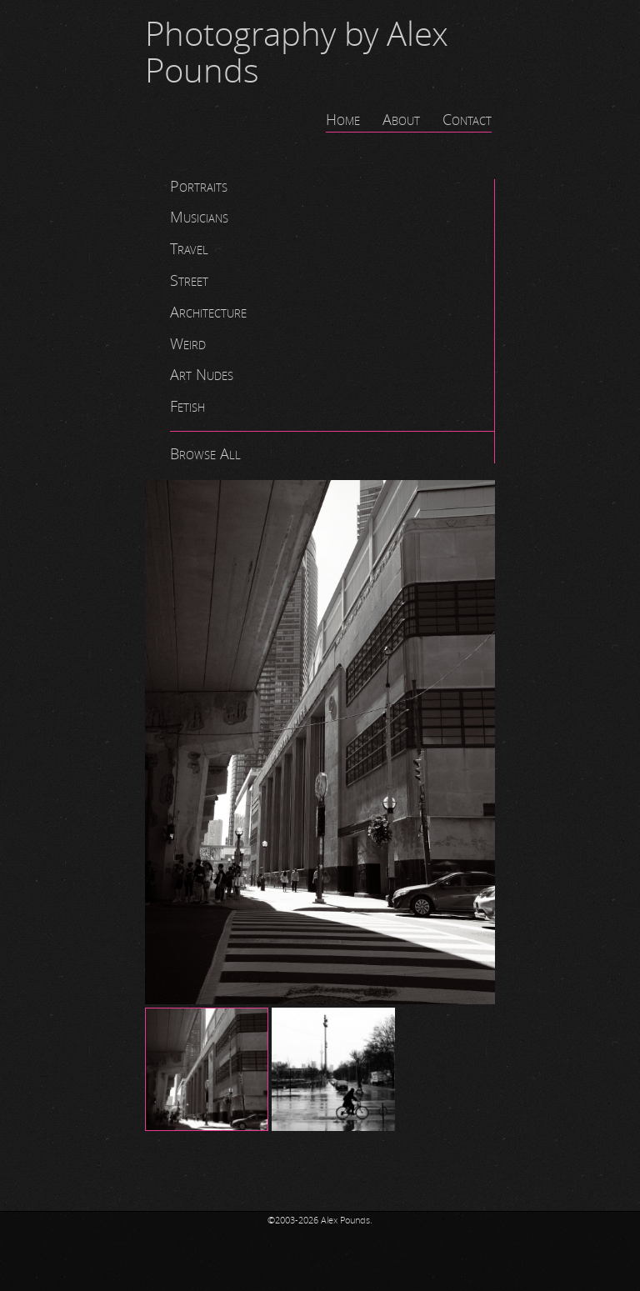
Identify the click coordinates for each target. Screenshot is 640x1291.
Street (189, 281)
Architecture (208, 312)
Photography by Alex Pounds (296, 53)
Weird (188, 344)
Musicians (199, 217)
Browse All (205, 454)
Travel (189, 249)
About (401, 120)
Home (343, 120)
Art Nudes (201, 375)
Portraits (199, 187)
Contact (467, 120)
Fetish (187, 407)
